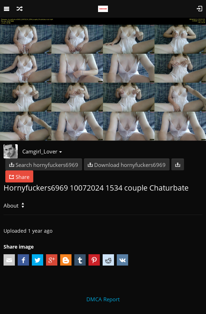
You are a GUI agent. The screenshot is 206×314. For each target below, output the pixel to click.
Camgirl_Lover (42, 151)
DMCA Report (103, 299)
